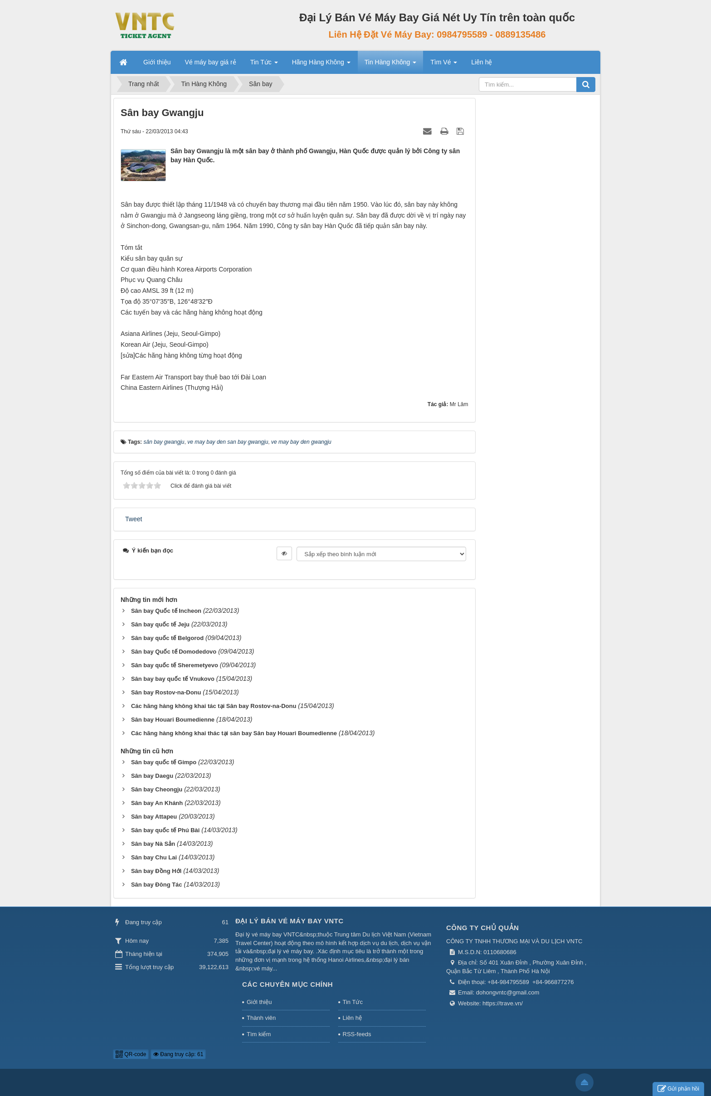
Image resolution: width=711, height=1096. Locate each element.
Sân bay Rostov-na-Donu (166, 692)
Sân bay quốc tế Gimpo (163, 762)
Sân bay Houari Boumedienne (172, 719)
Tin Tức (353, 1002)
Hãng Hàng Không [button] (321, 64)
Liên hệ (352, 1017)
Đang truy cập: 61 (178, 1054)
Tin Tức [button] (264, 64)
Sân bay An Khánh (157, 803)
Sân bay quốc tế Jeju (160, 624)
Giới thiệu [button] (157, 62)
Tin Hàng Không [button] (391, 64)
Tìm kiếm (259, 1034)
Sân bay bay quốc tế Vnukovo (172, 678)
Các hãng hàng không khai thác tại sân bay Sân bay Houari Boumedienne (234, 733)
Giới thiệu (259, 1002)
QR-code (131, 1054)
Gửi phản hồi (678, 1089)
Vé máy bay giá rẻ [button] (210, 62)
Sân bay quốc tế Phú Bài (165, 830)
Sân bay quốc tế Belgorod (167, 638)
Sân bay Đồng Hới (156, 871)
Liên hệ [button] (481, 62)
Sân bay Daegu (152, 775)
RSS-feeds (357, 1034)
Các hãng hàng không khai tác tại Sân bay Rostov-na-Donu (214, 706)
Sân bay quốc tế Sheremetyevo (174, 665)
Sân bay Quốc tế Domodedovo (173, 651)
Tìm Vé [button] (443, 64)
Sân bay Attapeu (154, 816)
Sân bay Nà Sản (153, 843)
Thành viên (261, 1017)
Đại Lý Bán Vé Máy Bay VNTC (289, 921)
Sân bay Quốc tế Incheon (166, 610)
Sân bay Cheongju (156, 789)
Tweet (133, 519)
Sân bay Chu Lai (154, 857)
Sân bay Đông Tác (156, 884)
